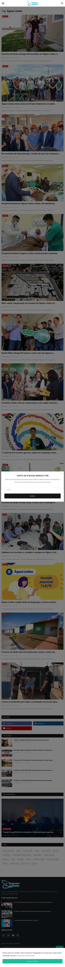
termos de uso (21, 955)
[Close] (61, 474)
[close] (63, 950)
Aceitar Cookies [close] (32, 961)
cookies (32, 955)
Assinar (32, 496)
